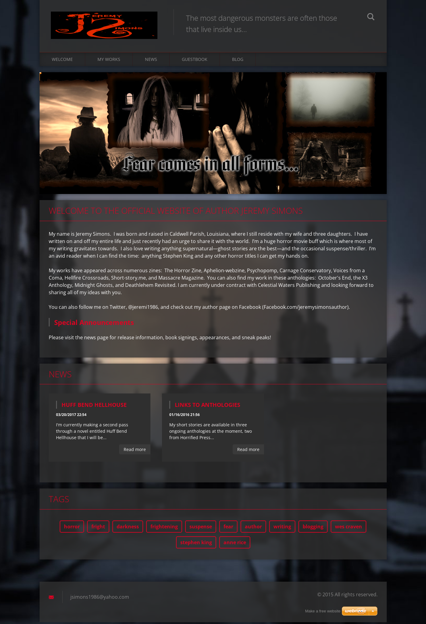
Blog (237, 61)
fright (98, 528)
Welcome (62, 61)
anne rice (235, 544)
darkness (128, 528)
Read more (135, 451)
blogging (313, 528)
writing (282, 528)
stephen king (196, 544)
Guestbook (194, 61)
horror (72, 528)
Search (371, 17)
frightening (164, 528)
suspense (200, 528)
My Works (108, 61)
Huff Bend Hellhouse (94, 406)
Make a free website (322, 611)
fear (228, 528)
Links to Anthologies (207, 406)
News (151, 61)
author (253, 528)
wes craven (348, 528)
